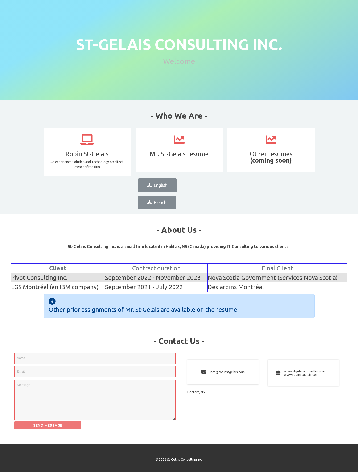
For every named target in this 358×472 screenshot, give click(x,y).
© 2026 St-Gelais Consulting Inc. (179, 459)
